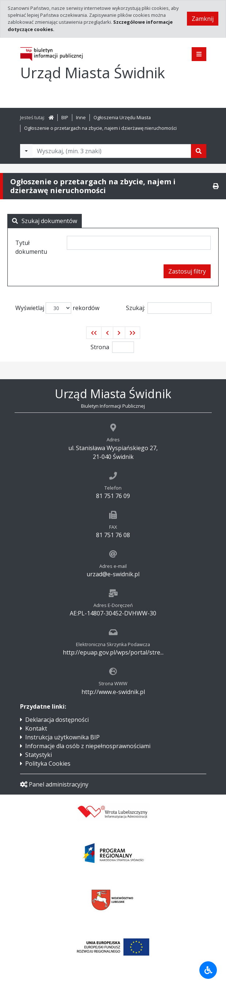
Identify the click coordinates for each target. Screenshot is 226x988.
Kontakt (36, 728)
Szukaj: (168, 308)
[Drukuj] (216, 186)
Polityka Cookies (47, 763)
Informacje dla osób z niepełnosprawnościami (87, 746)
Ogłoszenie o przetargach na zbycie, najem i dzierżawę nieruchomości (100, 128)
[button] (93, 333)
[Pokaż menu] (199, 54)
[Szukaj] (198, 151)
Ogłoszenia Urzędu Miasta (122, 117)
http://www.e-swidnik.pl (113, 692)
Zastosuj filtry (187, 271)
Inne (81, 117)
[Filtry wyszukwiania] (26, 151)
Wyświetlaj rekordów (57, 308)
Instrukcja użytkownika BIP (62, 737)
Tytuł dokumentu (31, 247)
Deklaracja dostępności (57, 720)
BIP (64, 117)
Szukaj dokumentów (44, 221)
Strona (100, 347)
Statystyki (38, 755)
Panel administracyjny (54, 784)
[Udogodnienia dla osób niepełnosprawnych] (208, 970)
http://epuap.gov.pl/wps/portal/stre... (113, 652)
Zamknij (203, 19)
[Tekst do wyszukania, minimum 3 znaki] (111, 151)
